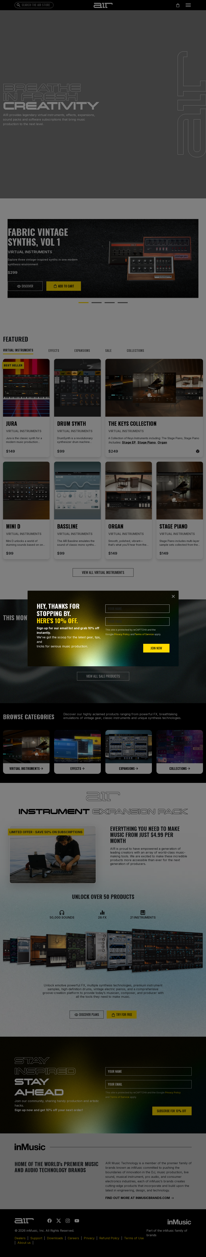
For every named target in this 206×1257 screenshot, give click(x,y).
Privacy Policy (122, 634)
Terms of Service (144, 634)
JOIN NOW (156, 648)
